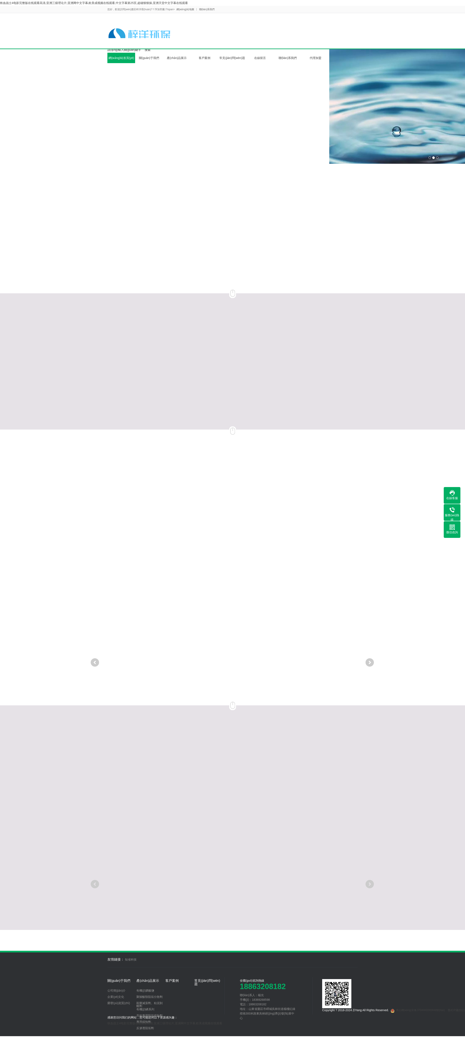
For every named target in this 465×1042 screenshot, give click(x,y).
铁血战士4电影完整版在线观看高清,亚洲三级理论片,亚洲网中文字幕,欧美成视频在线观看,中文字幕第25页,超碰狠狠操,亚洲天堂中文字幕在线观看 (94, 3)
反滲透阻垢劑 (145, 1028)
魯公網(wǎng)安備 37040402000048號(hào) (418, 1011)
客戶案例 (204, 58)
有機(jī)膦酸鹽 (145, 990)
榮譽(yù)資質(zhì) (118, 1003)
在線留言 (260, 58)
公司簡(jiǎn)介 (116, 990)
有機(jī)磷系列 (145, 1009)
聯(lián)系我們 (207, 9)
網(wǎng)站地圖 (185, 9)
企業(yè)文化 (115, 996)
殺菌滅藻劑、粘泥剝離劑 (149, 1004)
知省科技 (131, 959)
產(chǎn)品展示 (177, 58)
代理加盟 (315, 58)
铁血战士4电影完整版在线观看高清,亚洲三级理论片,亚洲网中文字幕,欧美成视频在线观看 (164, 1023)
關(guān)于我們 (149, 58)
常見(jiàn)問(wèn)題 (232, 58)
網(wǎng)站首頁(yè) (121, 58)
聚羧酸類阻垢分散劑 (149, 996)
